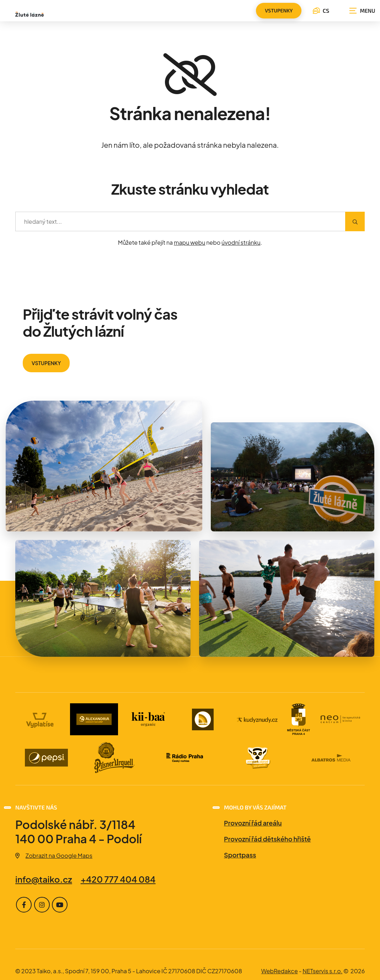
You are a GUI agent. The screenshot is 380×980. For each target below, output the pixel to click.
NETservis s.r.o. (322, 971)
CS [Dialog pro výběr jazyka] (321, 10)
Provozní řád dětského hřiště (267, 839)
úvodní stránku (241, 242)
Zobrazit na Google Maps (53, 855)
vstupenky (279, 10)
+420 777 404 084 (117, 879)
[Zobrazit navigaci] (362, 10)
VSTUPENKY (46, 363)
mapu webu (189, 242)
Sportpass (240, 855)
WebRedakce (279, 971)
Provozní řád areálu (253, 823)
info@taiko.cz (43, 879)
